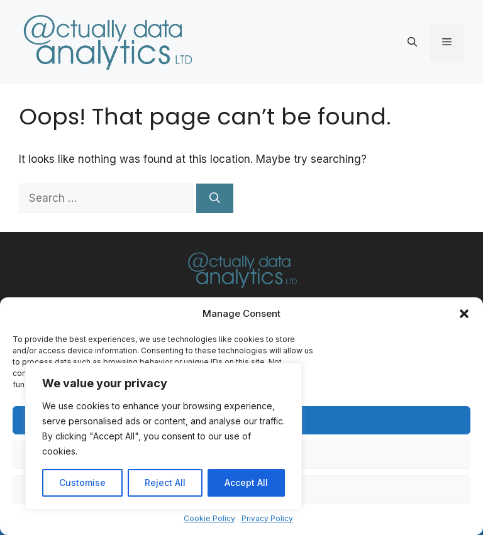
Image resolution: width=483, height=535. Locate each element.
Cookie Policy (209, 518)
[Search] (214, 199)
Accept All (246, 482)
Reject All (165, 482)
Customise (82, 482)
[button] (464, 313)
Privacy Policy (267, 518)
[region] (163, 436)
